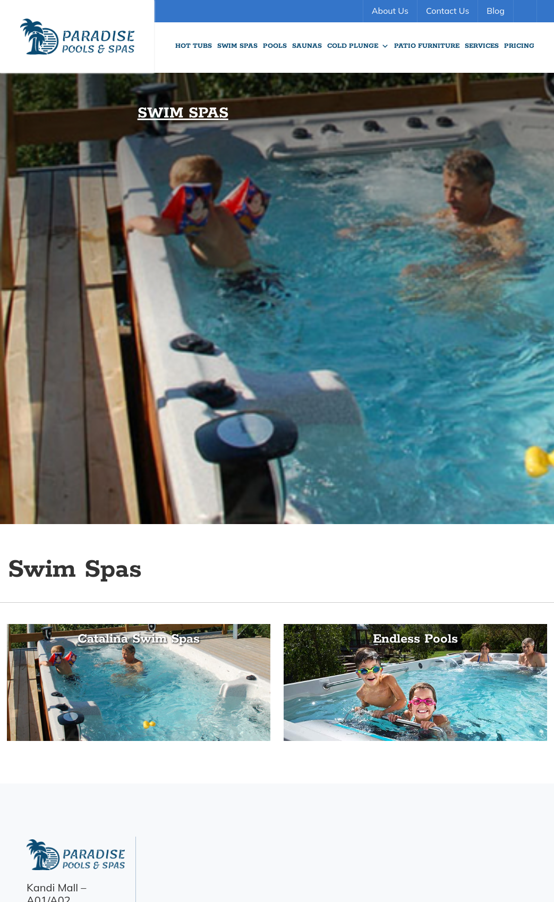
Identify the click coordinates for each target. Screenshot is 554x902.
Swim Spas (237, 46)
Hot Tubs (193, 46)
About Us (390, 10)
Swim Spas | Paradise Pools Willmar (77, 36)
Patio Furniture (426, 46)
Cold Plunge (358, 46)
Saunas (307, 46)
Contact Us (447, 10)
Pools (275, 46)
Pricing (519, 46)
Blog (495, 10)
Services (482, 46)
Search (526, 11)
